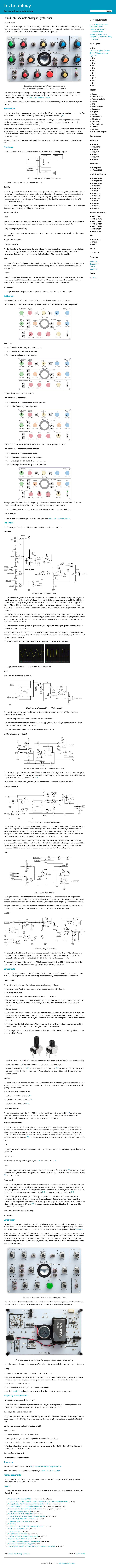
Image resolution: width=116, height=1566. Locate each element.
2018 (93, 75)
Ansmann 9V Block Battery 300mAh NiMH (25, 1541)
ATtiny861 (95, 157)
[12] (28, 1137)
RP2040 (94, 242)
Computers (96, 109)
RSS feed (93, 278)
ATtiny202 (95, 191)
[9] (31, 1099)
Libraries (95, 129)
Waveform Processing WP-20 (20, 1499)
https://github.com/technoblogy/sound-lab (45, 1466)
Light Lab (93, 55)
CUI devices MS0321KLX (18, 1529)
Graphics (95, 111)
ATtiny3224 (96, 196)
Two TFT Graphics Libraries (100, 50)
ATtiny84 (95, 149)
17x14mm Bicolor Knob (18, 1534)
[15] (69, 1170)
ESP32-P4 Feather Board (99, 24)
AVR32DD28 (96, 231)
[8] (30, 1095)
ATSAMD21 (96, 239)
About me (93, 261)
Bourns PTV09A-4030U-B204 (20, 1511)
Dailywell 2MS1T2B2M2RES (20, 1521)
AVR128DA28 (97, 216)
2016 (93, 80)
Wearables (95, 121)
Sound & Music (97, 96)
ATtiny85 (95, 154)
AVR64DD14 (96, 229)
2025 (93, 58)
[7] (56, 1068)
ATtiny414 (95, 206)
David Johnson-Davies (67, 1563)
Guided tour (17, 1391)
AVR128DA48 (97, 221)
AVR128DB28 (97, 224)
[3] (37, 777)
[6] (28, 1068)
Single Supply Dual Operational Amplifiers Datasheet (29, 1504)
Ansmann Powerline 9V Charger (21, 1544)
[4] (22, 1060)
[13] (39, 1160)
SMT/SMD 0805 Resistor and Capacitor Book (26, 1526)
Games (94, 94)
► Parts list (8, 1215)
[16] (5, 1175)
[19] (72, 1192)
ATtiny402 (95, 201)
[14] (55, 1160)
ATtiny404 (95, 203)
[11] (69, 1112)
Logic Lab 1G (80, 1554)
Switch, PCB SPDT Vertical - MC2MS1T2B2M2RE (27, 1516)
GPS (93, 104)
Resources (79, 1229)
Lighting (95, 114)
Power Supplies (97, 106)
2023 (93, 63)
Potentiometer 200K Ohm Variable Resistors (26, 1506)
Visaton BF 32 (15, 1531)
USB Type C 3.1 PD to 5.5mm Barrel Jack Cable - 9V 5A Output (32, 1546)
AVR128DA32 (97, 219)
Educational (96, 119)
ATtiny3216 (96, 193)
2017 (93, 78)
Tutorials (95, 126)
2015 (93, 83)
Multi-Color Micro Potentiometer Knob (24, 1536)
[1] (63, 115)
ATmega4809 (97, 183)
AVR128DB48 (97, 226)
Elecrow (12, 1524)
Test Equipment (97, 124)
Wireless (95, 101)
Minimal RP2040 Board (98, 34)
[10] (27, 1103)
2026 (93, 48)
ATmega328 (96, 167)
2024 (93, 60)
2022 (93, 65)
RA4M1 (94, 244)
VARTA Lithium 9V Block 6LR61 (21, 1539)
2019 (93, 73)
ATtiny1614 (96, 188)
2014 (93, 85)
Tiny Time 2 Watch (96, 27)
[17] (27, 1189)
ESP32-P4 (95, 253)
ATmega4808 (97, 181)
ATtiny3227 (96, 198)
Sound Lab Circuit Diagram (50, 1470)
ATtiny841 (95, 152)
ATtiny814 (95, 208)
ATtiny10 (95, 144)
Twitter (92, 266)
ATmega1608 (97, 178)
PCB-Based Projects (99, 131)
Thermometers (97, 116)
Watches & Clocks (98, 99)
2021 (93, 68)
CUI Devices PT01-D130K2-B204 (22, 1514)
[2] (9, 604)
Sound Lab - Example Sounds (39, 98)
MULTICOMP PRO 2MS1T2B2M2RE (23, 1519)
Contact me (94, 264)
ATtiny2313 (96, 147)
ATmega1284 (97, 170)
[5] (22, 1064)
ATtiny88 (95, 159)
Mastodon (93, 269)
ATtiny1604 (96, 186)
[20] (32, 1203)
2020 (93, 70)
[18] (43, 1192)
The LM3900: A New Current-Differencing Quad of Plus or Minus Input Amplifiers (39, 1501)
